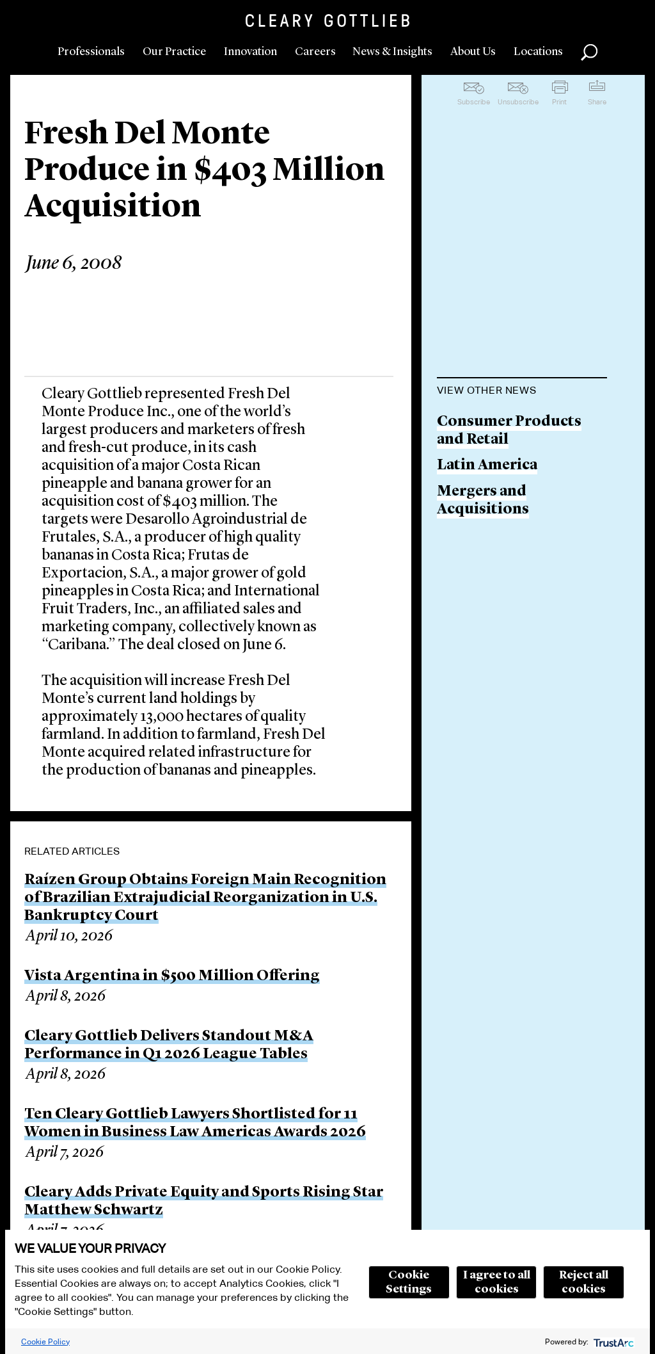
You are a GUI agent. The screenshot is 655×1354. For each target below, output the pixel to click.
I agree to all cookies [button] (496, 1282)
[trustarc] (612, 1341)
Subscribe (473, 101)
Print (559, 101)
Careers (315, 52)
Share (597, 101)
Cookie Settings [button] (409, 1282)
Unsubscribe (518, 101)
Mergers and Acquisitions (483, 501)
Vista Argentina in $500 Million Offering (172, 976)
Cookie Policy (45, 1341)
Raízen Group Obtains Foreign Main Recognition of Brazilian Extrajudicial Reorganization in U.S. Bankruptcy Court (205, 898)
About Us (473, 52)
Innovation (250, 52)
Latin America (487, 465)
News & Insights (392, 52)
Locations (538, 52)
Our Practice (174, 52)
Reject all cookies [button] (583, 1282)
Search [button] (589, 52)
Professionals (91, 52)
